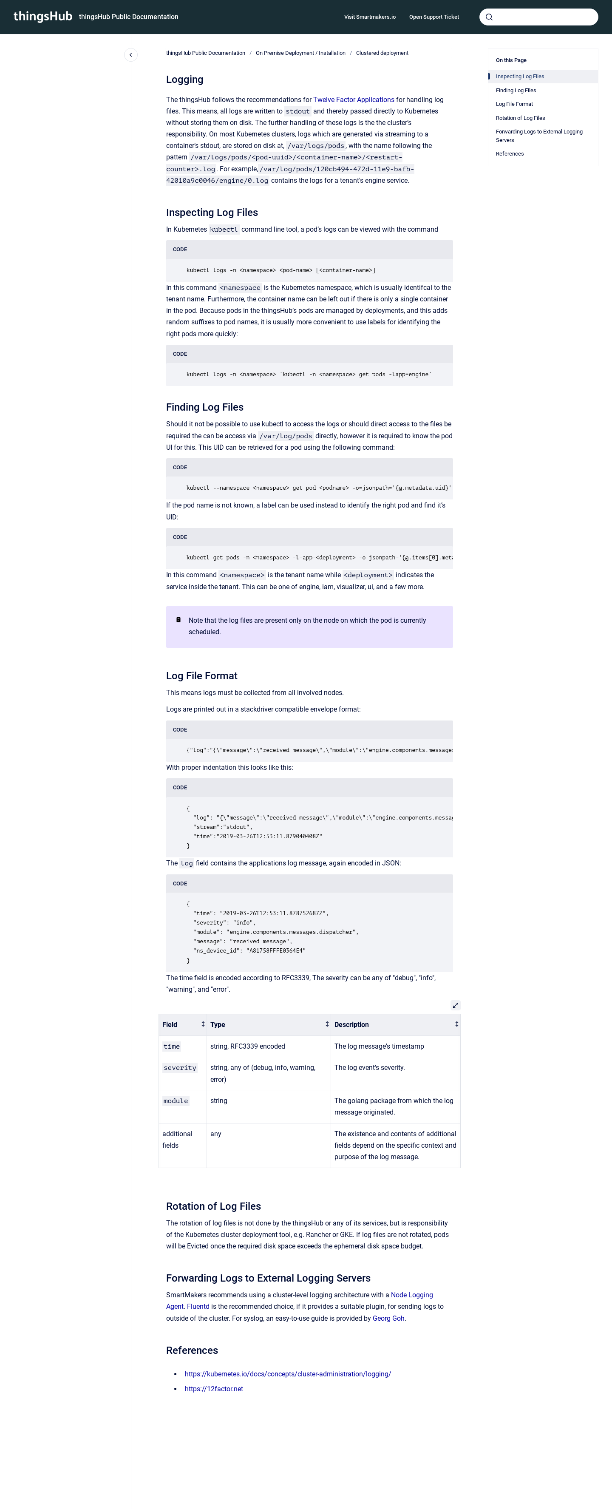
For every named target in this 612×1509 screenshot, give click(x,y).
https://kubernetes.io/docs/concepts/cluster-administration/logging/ (288, 1374)
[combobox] (539, 17)
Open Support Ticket (434, 17)
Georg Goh (389, 1318)
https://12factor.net (214, 1389)
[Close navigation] (131, 55)
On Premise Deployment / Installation (301, 53)
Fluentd (198, 1306)
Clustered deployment (382, 53)
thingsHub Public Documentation (128, 17)
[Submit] (489, 17)
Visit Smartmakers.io (370, 17)
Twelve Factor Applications (353, 100)
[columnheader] (183, 1025)
